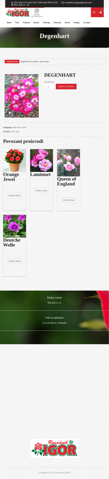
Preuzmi (57, 22)
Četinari (26, 22)
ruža (17, 131)
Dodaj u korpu (66, 86)
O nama (86, 22)
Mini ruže (17, 127)
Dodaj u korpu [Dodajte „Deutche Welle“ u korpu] (15, 261)
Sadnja (76, 22)
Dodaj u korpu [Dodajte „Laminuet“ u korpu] (42, 190)
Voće (17, 22)
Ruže (9, 22)
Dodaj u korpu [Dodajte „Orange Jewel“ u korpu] (15, 195)
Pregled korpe (12, 61)
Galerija (46, 22)
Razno (36, 22)
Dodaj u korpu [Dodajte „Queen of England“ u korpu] (68, 200)
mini (12, 131)
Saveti (67, 22)
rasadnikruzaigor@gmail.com (78, 2)
